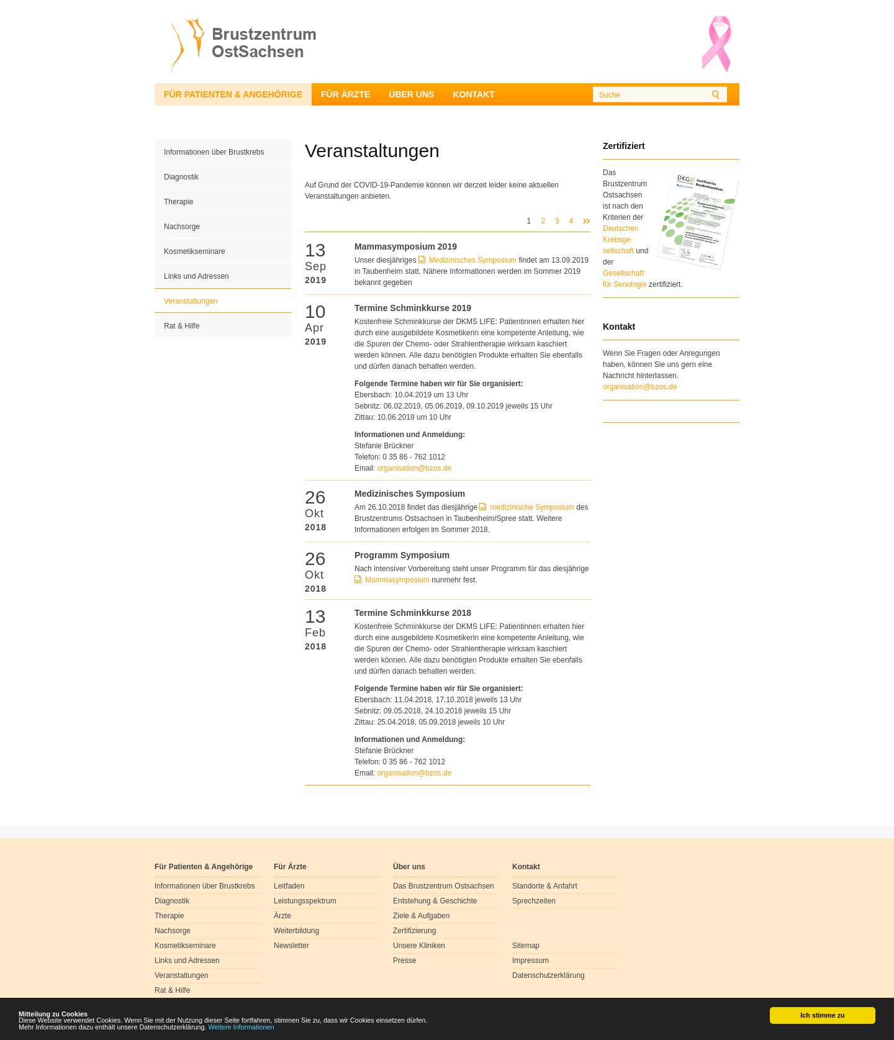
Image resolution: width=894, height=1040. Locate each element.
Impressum (530, 960)
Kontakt (473, 94)
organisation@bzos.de (640, 386)
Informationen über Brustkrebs (214, 152)
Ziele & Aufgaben (421, 915)
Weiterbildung (296, 930)
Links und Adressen (196, 276)
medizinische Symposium (532, 507)
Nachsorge (182, 226)
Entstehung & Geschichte (435, 901)
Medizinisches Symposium (473, 260)
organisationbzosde (414, 468)
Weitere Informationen (241, 1027)
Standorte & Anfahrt (544, 886)
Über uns (411, 94)
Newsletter (291, 945)
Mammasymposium (398, 580)
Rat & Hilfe (181, 326)
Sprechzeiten (534, 901)
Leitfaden (289, 886)
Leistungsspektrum (305, 901)
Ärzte (282, 915)
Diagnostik (181, 177)
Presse (404, 960)
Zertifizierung (414, 930)
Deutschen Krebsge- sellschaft (620, 239)
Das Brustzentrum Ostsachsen (443, 886)
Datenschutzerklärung (548, 975)
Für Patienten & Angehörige (233, 94)
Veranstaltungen (191, 301)
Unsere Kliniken (419, 945)
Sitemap (526, 945)
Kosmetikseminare (194, 251)
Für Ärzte (345, 94)
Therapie (178, 201)
